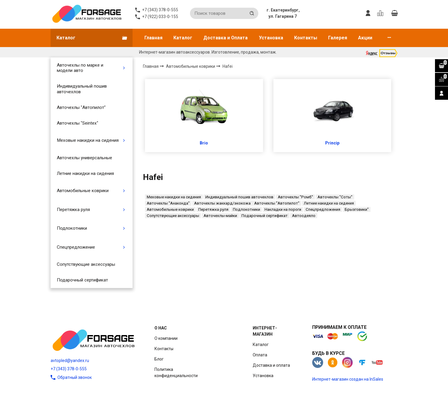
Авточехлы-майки (220, 215)
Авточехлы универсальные (84, 157)
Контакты (305, 38)
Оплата (260, 355)
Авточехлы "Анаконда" (168, 203)
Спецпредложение (76, 247)
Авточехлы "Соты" (335, 197)
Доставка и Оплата (225, 38)
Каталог (182, 38)
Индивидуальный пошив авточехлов (82, 88)
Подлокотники (72, 228)
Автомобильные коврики (83, 190)
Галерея (337, 38)
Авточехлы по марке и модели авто (80, 67)
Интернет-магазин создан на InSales (347, 379)
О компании (166, 338)
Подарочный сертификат (82, 280)
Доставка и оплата (271, 365)
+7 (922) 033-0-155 (160, 16)
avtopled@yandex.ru (70, 360)
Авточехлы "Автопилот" (81, 107)
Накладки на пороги (283, 209)
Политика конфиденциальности (176, 372)
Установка (271, 38)
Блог (159, 359)
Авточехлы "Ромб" (295, 197)
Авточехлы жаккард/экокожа (222, 203)
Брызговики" (357, 209)
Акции (365, 38)
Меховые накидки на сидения (88, 140)
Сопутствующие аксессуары (86, 264)
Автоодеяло (303, 215)
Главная (153, 38)
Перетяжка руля (73, 209)
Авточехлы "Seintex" (77, 123)
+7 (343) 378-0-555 (69, 368)
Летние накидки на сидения (85, 173)
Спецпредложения (323, 209)
